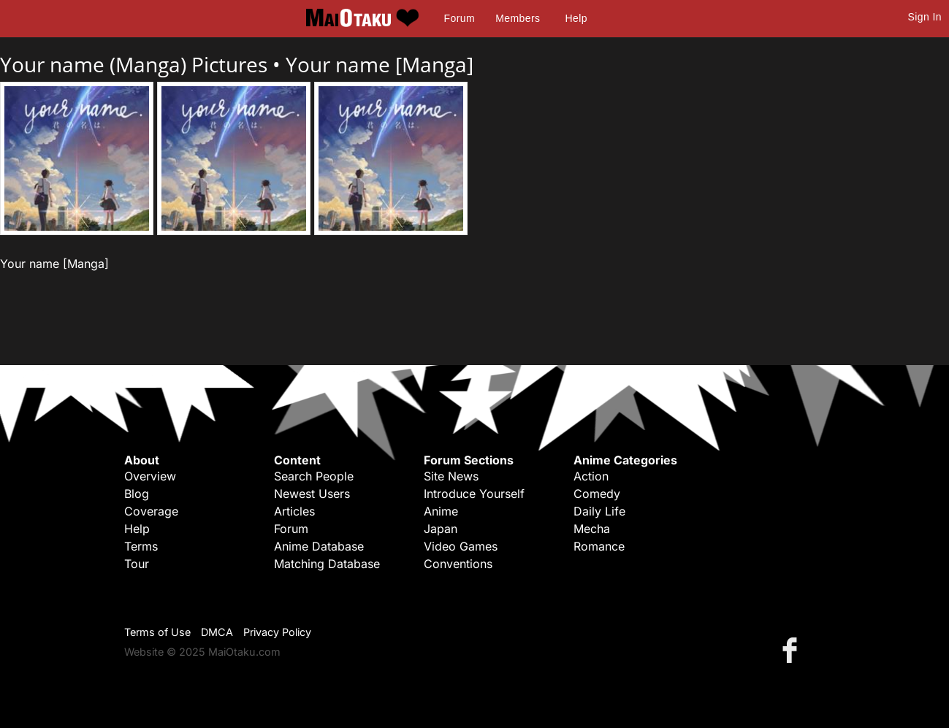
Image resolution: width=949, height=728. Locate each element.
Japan (440, 528)
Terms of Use (157, 632)
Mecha (591, 528)
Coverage (151, 511)
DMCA (217, 632)
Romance (599, 546)
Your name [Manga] (379, 64)
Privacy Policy (277, 632)
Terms (141, 546)
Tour (136, 563)
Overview (150, 476)
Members (517, 18)
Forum (459, 18)
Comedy (596, 493)
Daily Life (599, 511)
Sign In (925, 17)
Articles (294, 511)
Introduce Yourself (474, 493)
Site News (451, 476)
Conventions (458, 563)
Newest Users (312, 493)
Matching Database (327, 563)
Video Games (461, 546)
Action (591, 476)
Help (576, 18)
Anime (441, 511)
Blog (136, 493)
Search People (314, 476)
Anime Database (319, 546)
